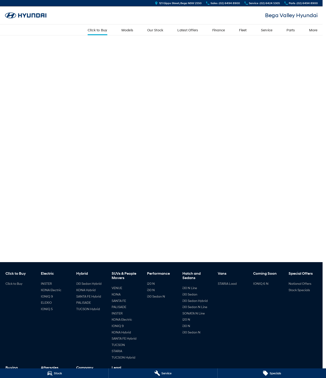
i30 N (151, 290)
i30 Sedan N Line (194, 307)
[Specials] (272, 373)
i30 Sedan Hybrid (89, 283)
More (313, 30)
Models (127, 30)
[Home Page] (26, 15)
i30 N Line (189, 288)
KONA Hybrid (86, 290)
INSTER (46, 283)
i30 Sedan (189, 294)
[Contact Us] (178, 3)
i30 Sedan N (156, 296)
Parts (291, 30)
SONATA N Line (193, 313)
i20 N (151, 283)
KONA (116, 294)
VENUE (117, 288)
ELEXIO (46, 302)
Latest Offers (187, 30)
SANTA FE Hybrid (88, 296)
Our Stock (155, 30)
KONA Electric (51, 290)
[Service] (163, 373)
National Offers (300, 283)
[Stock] (54, 373)
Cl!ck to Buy (97, 30)
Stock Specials (299, 290)
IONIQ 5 (47, 309)
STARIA (117, 351)
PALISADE (83, 302)
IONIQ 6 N (260, 283)
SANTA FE (119, 301)
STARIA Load (227, 283)
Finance (218, 30)
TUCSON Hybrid (88, 309)
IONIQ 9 (47, 296)
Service (267, 30)
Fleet (243, 30)
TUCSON (118, 345)
